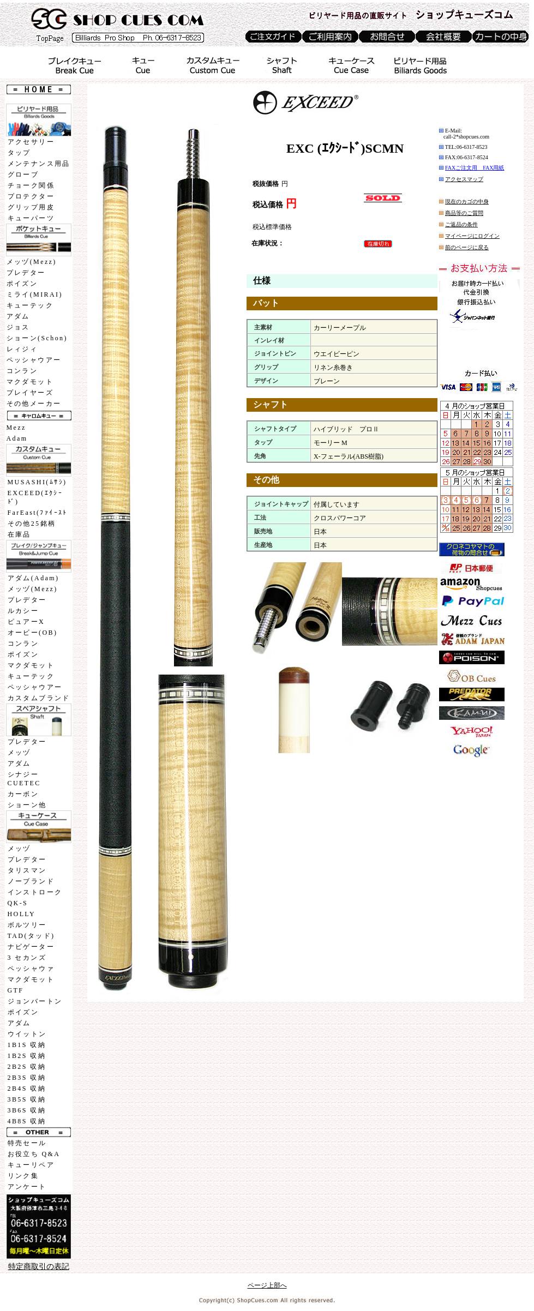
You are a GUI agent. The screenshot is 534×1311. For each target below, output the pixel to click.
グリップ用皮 (31, 207)
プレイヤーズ (30, 392)
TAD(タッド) (31, 936)
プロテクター (31, 196)
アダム (18, 316)
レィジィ (22, 349)
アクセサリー (31, 142)
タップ (19, 153)
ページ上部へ (267, 1285)
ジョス (18, 327)
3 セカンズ (27, 957)
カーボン (23, 794)
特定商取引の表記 (38, 1266)
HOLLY (21, 914)
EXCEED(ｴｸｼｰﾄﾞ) (35, 497)
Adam (17, 438)
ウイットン (27, 1034)
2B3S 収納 (27, 1077)
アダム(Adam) (33, 578)
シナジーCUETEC (24, 779)
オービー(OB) (33, 632)
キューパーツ (31, 218)
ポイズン (22, 283)
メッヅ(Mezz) (32, 262)
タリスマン (27, 870)
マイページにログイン (472, 236)
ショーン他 (27, 805)
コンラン (22, 371)
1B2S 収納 (27, 1056)
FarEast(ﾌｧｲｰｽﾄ (38, 512)
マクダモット (30, 382)
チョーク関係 (31, 185)
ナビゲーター (31, 947)
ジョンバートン (35, 1001)
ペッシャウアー (34, 360)
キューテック (30, 305)
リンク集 (23, 1176)
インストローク (35, 892)
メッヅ (19, 752)
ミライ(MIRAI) (35, 294)
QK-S (18, 903)
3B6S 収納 (27, 1110)
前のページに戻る (467, 247)
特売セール (27, 1143)
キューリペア (31, 1165)
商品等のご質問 (464, 213)
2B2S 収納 (27, 1067)
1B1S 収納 (27, 1045)
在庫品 (19, 534)
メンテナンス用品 (39, 163)
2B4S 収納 (27, 1088)
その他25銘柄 (32, 523)
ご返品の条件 (461, 224)
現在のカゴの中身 (467, 202)
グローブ (23, 174)
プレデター (26, 272)
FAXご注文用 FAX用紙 (475, 168)
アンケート (27, 1186)
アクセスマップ (464, 179)
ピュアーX (26, 622)
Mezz (16, 427)
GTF (16, 990)
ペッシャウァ (31, 968)
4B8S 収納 (27, 1121)
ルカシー (23, 611)
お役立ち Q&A (34, 1154)
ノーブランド (31, 881)
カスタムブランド (39, 698)
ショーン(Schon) (37, 338)
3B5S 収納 (27, 1099)
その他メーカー (34, 403)
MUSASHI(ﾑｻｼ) (37, 482)
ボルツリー (27, 925)
